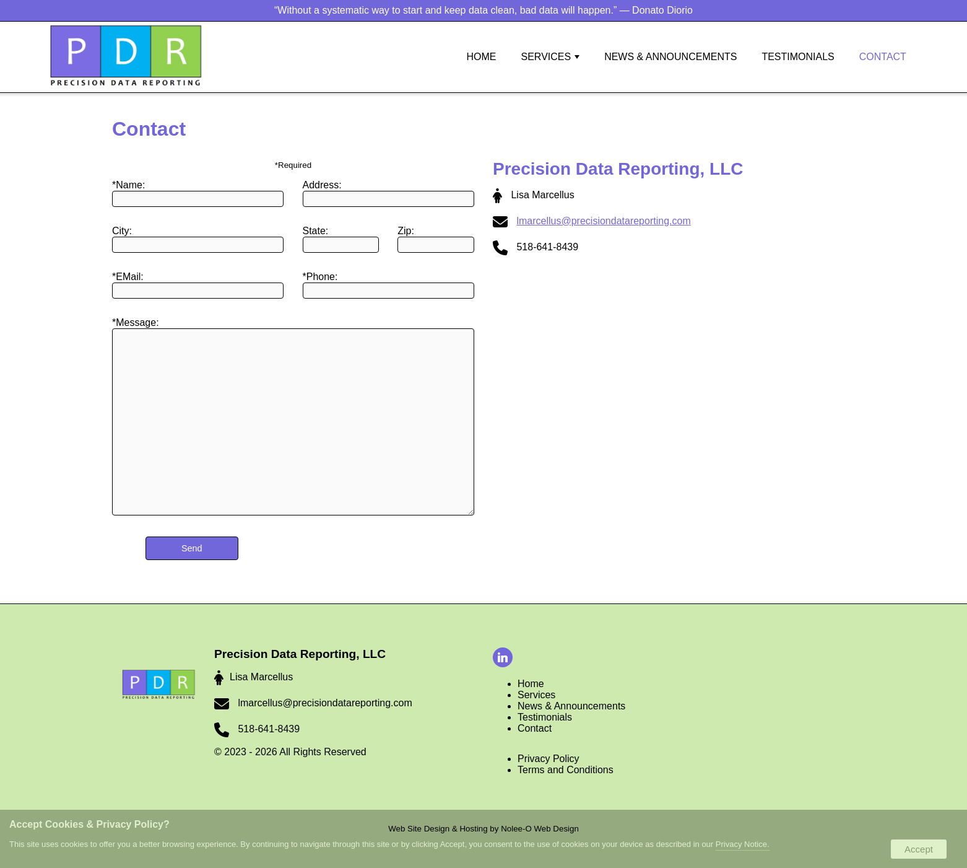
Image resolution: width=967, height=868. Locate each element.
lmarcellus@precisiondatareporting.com (603, 221)
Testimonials (797, 56)
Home (531, 683)
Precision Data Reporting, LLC (300, 653)
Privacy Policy (548, 758)
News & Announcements (670, 56)
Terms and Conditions (566, 770)
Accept (918, 849)
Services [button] (550, 56)
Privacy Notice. (743, 844)
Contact (882, 56)
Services (536, 695)
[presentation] (504, 658)
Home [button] (482, 56)
